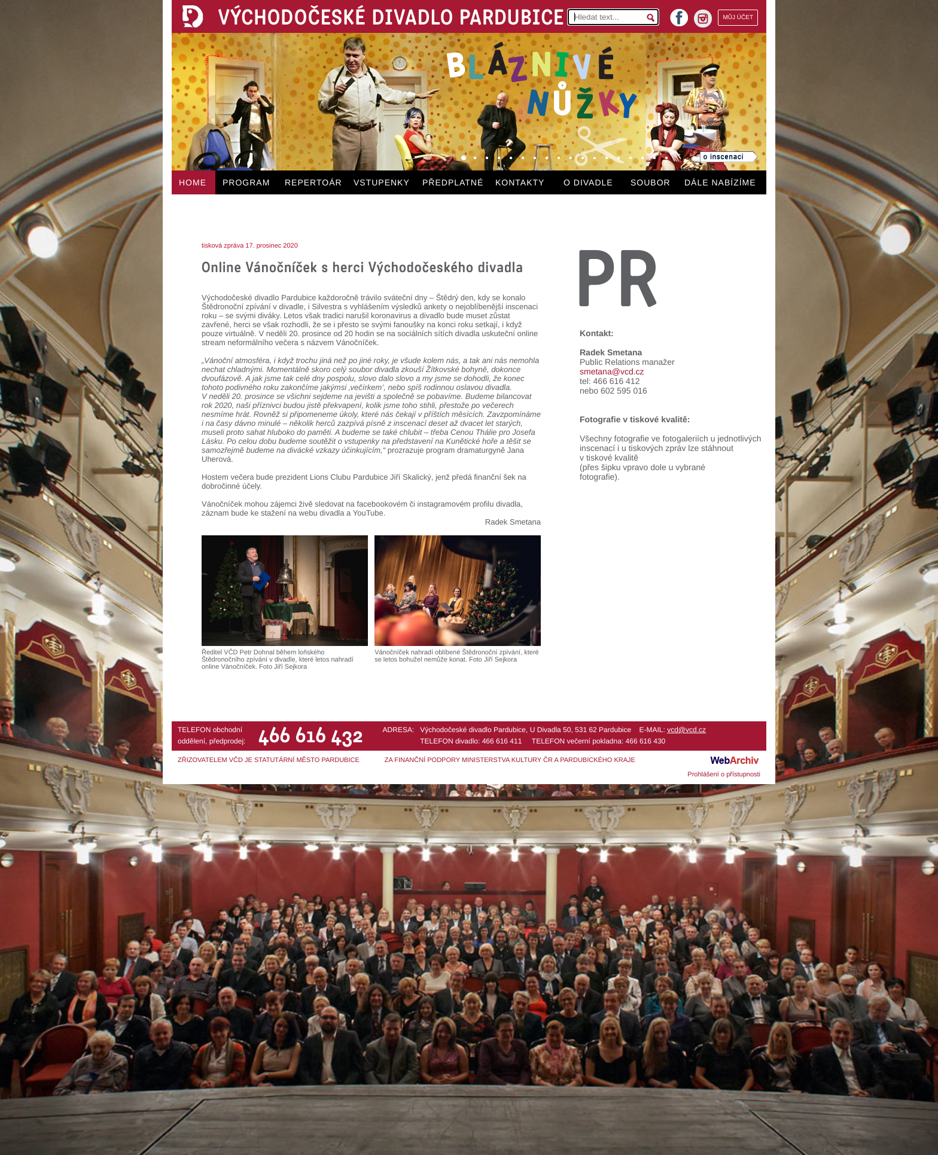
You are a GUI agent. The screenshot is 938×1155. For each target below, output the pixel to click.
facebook (679, 14)
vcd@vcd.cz (686, 730)
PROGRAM (246, 182)
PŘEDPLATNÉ (452, 182)
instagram (703, 19)
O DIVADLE (588, 182)
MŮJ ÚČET (738, 17)
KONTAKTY (519, 182)
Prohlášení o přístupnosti (723, 774)
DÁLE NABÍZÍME (720, 182)
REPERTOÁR (313, 182)
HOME (192, 182)
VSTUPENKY (382, 182)
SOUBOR (651, 182)
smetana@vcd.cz (612, 371)
